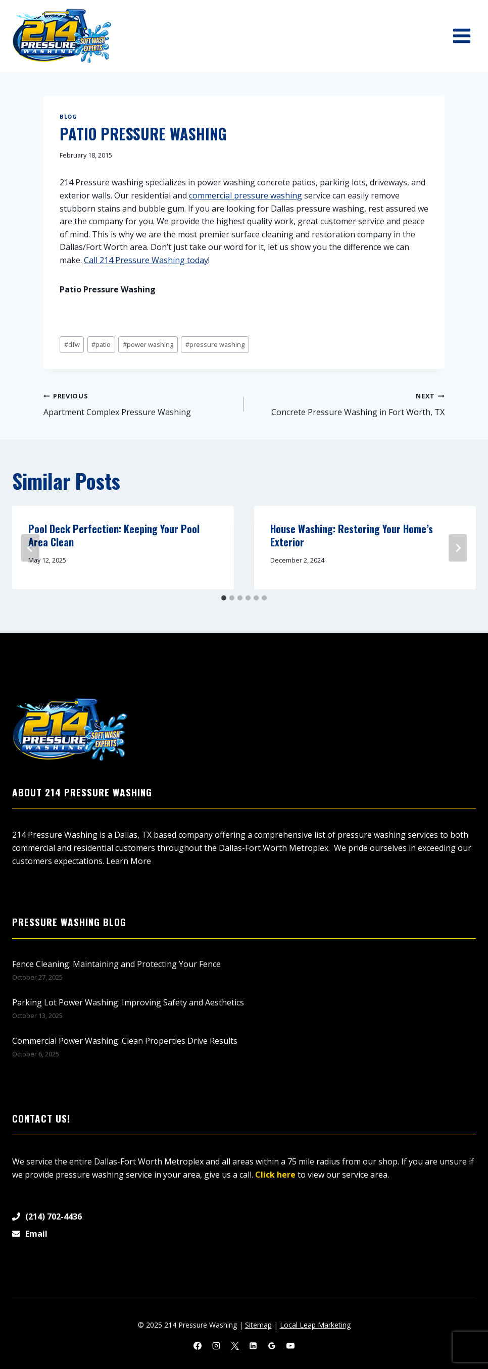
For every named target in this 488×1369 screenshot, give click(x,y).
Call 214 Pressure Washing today (146, 260)
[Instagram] (216, 1346)
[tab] (223, 597)
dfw (72, 344)
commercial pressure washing (245, 195)
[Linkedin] (253, 1346)
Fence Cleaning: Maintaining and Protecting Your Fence (116, 964)
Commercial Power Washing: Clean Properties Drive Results (124, 1040)
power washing (148, 344)
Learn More (128, 861)
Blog (68, 116)
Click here (275, 1174)
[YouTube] (290, 1346)
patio (101, 344)
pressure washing (215, 344)
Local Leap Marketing (315, 1325)
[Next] (458, 548)
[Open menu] (461, 35)
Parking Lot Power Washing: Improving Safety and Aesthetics (128, 1002)
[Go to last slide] (30, 548)
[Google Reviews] (272, 1346)
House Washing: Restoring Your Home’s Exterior (351, 535)
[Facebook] (197, 1346)
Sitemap (258, 1325)
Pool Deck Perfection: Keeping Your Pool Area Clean (114, 535)
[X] (235, 1346)
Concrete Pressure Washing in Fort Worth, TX (348, 403)
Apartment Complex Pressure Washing (139, 403)
